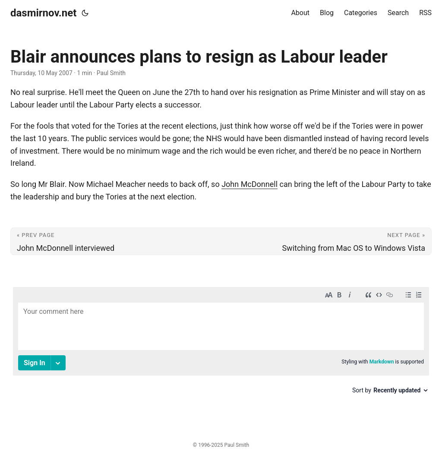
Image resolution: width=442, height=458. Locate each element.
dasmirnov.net (43, 13)
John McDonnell (249, 184)
